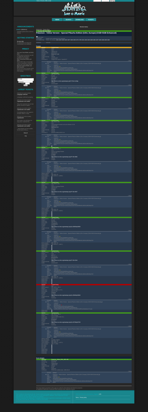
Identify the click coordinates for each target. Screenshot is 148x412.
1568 (71, 40)
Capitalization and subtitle (23, 101)
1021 (57, 40)
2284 (85, 40)
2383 (108, 40)
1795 (80, 40)
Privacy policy (83, 406)
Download (80, 19)
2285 (105, 40)
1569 (74, 40)
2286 (94, 40)
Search (68, 19)
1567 (68, 40)
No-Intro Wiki (20, 41)
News (57, 19)
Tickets (91, 19)
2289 (91, 40)
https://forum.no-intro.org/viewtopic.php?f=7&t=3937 (64, 195)
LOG (100, 402)
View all (25, 133)
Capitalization (20, 117)
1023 (63, 40)
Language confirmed (22, 94)
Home (38, 1)
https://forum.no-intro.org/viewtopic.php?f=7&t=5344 (64, 266)
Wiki (46, 1)
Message (25, 79)
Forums (42, 1)
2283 (88, 40)
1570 (77, 40)
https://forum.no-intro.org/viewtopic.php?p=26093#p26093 (65, 231)
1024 (66, 40)
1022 (60, 40)
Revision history (84, 26)
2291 (83, 40)
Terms (77, 406)
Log (26, 136)
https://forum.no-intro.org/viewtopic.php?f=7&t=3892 (64, 159)
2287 (97, 40)
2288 (102, 40)
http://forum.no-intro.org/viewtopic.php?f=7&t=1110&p (64, 81)
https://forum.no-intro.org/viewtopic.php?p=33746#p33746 (65, 329)
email (49, 1)
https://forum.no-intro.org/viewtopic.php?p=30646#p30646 (65, 302)
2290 (100, 40)
